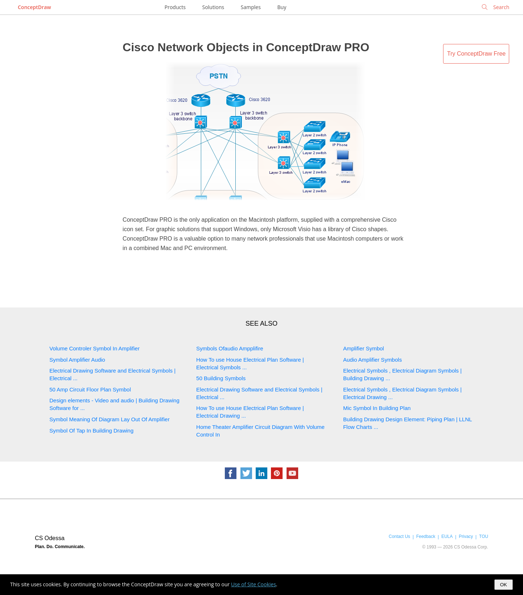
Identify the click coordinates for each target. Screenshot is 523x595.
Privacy (466, 536)
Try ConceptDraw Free (476, 54)
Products (175, 7)
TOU (483, 536)
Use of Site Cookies (253, 584)
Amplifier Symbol (363, 348)
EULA (447, 536)
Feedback (425, 536)
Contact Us (399, 536)
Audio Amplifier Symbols (372, 360)
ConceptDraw (34, 7)
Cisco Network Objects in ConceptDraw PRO (246, 47)
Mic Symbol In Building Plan (377, 408)
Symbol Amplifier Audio (77, 360)
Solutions (213, 7)
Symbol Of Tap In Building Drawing (91, 430)
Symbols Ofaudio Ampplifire (229, 348)
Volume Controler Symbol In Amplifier (94, 348)
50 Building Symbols (221, 378)
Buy (282, 7)
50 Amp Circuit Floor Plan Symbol (90, 389)
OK (503, 584)
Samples (251, 7)
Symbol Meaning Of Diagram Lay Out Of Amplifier (109, 419)
